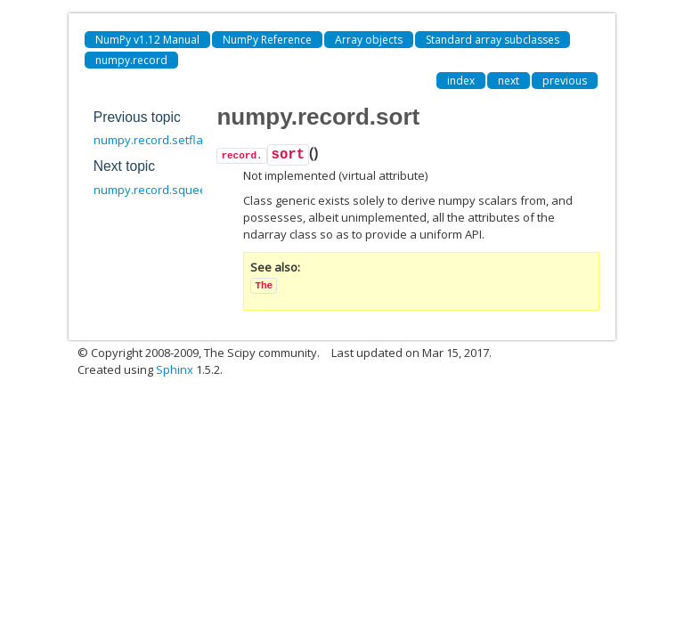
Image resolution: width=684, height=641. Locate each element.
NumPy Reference (267, 39)
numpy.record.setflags (155, 140)
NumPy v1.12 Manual (147, 39)
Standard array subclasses (492, 39)
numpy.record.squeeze (157, 190)
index (461, 80)
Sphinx (174, 369)
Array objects (369, 39)
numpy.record (131, 60)
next (508, 80)
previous (564, 80)
